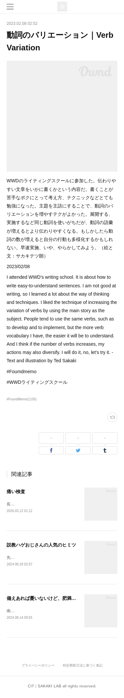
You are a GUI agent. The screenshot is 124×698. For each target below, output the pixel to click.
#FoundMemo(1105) (22, 399)
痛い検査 (16, 491)
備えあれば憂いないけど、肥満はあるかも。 (53, 599)
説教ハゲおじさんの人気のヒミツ (41, 545)
